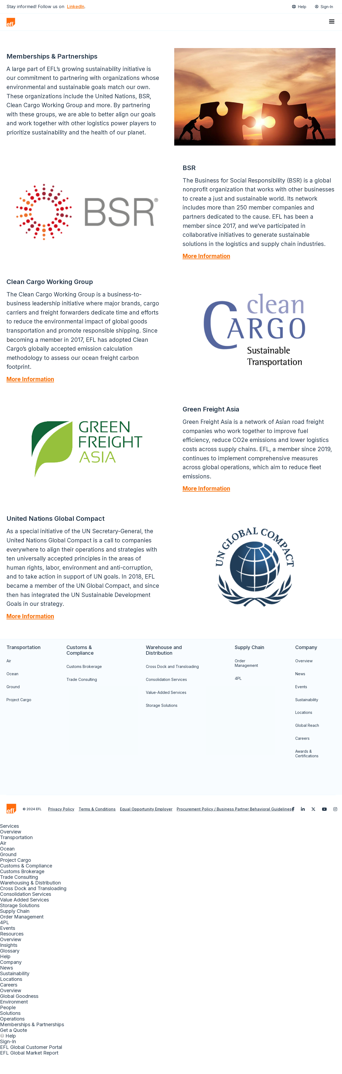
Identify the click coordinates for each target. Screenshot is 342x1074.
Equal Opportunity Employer (146, 827)
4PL (238, 696)
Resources (12, 952)
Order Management (246, 681)
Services (9, 844)
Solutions (10, 1031)
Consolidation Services (166, 697)
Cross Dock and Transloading (172, 685)
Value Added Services (24, 918)
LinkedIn (75, 6)
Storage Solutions (161, 723)
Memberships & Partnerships (32, 1043)
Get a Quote (13, 1048)
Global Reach (307, 743)
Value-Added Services (166, 710)
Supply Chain (14, 929)
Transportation (16, 856)
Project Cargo (18, 717)
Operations (12, 1037)
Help (302, 6)
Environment (14, 1020)
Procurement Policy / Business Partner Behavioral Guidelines (234, 827)
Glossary (9, 969)
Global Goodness (19, 1014)
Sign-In (327, 6)
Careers (302, 756)
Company (11, 980)
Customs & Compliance (26, 884)
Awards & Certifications (306, 771)
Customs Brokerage (84, 685)
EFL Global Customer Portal (31, 1065)
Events (301, 705)
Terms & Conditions (97, 827)
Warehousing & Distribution (30, 901)
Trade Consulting (81, 697)
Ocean (12, 692)
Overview (304, 679)
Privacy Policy (61, 827)
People (8, 1026)
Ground (13, 705)
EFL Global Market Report (29, 1071)
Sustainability (306, 717)
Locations (303, 730)
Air (8, 679)
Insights (8, 963)
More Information (206, 265)
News (300, 692)
